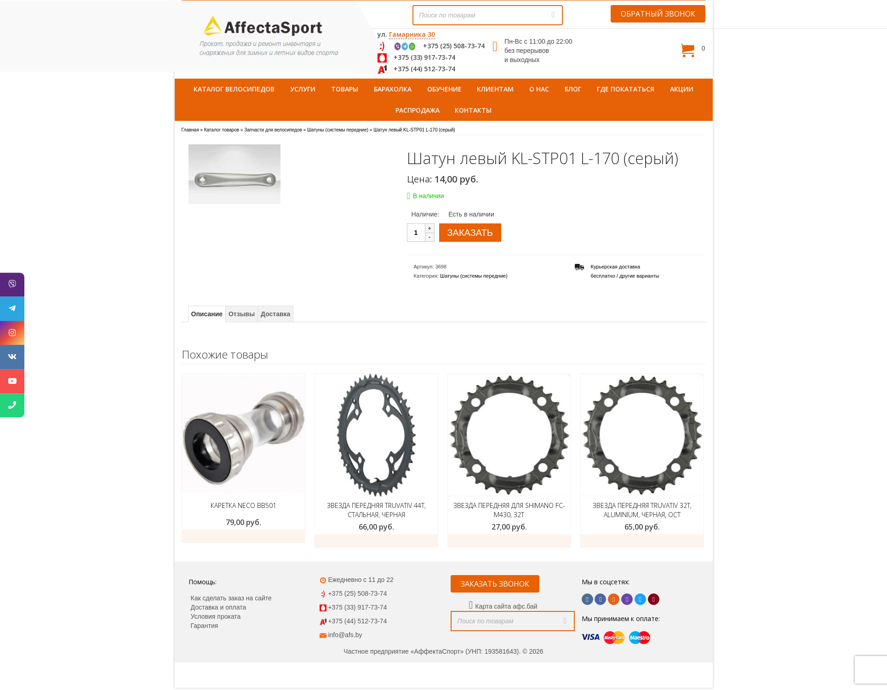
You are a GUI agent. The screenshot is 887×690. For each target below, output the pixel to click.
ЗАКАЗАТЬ (470, 233)
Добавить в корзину (376, 541)
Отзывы (242, 314)
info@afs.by (345, 635)
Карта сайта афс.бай (506, 606)
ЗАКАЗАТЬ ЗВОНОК (495, 584)
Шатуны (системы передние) (474, 276)
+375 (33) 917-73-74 (424, 57)
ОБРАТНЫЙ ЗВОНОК (658, 14)
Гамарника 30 (412, 34)
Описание (207, 314)
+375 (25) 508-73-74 (454, 45)
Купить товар (243, 536)
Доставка (275, 314)
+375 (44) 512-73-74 (424, 68)
